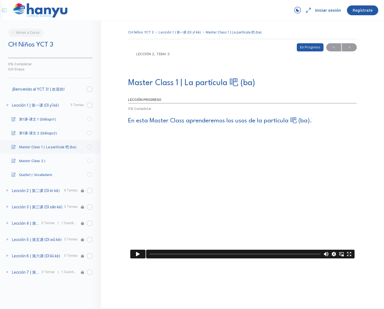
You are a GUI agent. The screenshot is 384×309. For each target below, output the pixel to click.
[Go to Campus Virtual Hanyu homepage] (45, 10)
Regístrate (357, 10)
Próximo (349, 47)
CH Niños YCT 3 (141, 32)
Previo (333, 47)
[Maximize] (302, 10)
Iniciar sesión (323, 10)
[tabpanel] (242, 189)
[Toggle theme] (292, 10)
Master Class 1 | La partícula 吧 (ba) (234, 32)
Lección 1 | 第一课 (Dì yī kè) (180, 32)
